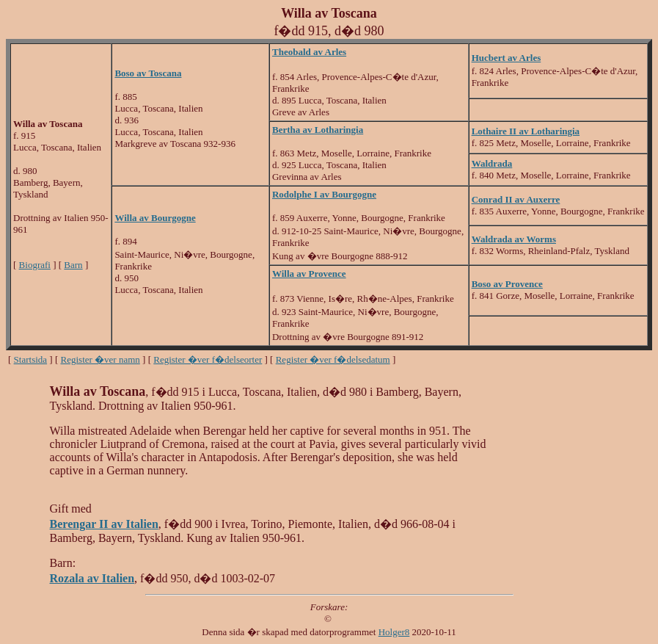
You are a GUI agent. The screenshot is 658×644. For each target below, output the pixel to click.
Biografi (35, 264)
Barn (73, 264)
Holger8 (394, 631)
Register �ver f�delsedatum (333, 359)
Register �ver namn (100, 359)
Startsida (31, 359)
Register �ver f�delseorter (207, 359)
